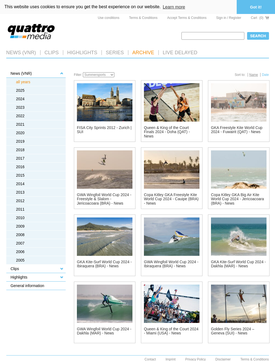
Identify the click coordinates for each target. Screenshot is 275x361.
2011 (20, 209)
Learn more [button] (174, 7)
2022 (20, 116)
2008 (20, 235)
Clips (52, 52)
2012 (20, 201)
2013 (20, 192)
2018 (20, 150)
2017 (20, 158)
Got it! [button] (256, 7)
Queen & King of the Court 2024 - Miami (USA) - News (171, 331)
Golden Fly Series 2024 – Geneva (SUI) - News (232, 331)
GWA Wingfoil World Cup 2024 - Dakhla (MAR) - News (104, 331)
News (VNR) (21, 52)
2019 (20, 141)
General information (27, 285)
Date (265, 75)
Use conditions (108, 18)
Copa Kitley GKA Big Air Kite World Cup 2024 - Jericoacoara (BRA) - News (237, 199)
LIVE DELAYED (180, 52)
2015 (20, 175)
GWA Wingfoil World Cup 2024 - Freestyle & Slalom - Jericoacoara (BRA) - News (104, 199)
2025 (20, 90)
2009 (20, 226)
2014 (20, 184)
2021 (20, 124)
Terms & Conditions (143, 18)
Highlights (19, 277)
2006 (20, 252)
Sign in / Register (228, 18)
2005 (20, 260)
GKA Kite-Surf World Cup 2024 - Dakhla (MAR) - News (238, 264)
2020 (20, 133)
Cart (260, 18)
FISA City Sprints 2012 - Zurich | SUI (104, 129)
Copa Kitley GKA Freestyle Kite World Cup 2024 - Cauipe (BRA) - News (171, 199)
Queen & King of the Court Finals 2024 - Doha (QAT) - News (167, 131)
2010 (20, 218)
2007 (20, 243)
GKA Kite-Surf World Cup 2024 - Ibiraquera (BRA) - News (104, 264)
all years (23, 82)
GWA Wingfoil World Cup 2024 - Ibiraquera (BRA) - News (171, 264)
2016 (20, 167)
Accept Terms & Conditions (187, 18)
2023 (20, 107)
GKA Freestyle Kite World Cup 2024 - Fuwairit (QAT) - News (236, 129)
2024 (20, 99)
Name (253, 75)
